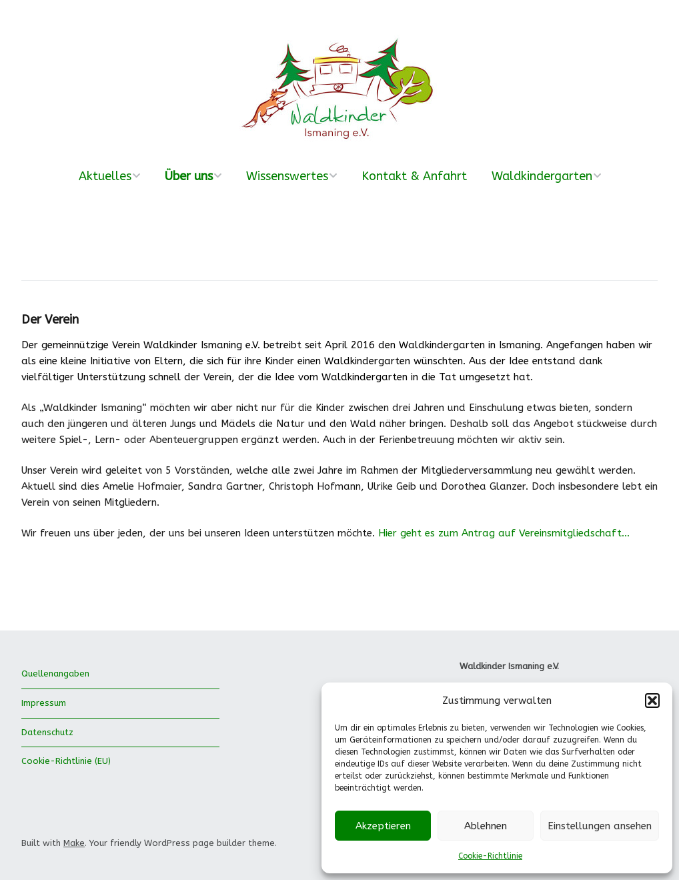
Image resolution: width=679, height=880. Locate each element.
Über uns (189, 176)
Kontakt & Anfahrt (414, 176)
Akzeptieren (383, 826)
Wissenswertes (287, 176)
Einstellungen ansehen (600, 826)
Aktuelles (105, 176)
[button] (652, 700)
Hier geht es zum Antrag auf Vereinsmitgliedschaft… (504, 533)
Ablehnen (485, 826)
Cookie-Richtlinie (490, 856)
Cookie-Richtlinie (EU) (66, 761)
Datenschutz (47, 732)
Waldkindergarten (542, 176)
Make (74, 843)
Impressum (43, 703)
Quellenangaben (55, 674)
